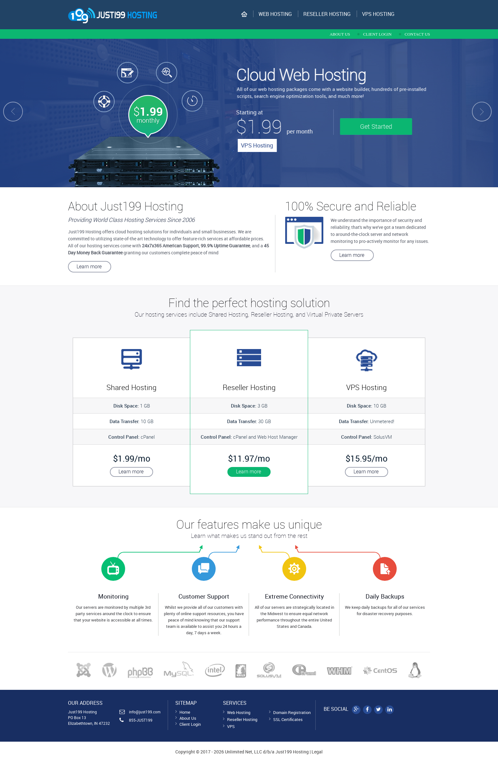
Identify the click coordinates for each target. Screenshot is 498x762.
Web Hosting (275, 13)
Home (184, 712)
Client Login (190, 724)
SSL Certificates (288, 719)
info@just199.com (144, 711)
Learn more (89, 266)
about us (340, 34)
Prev (8, 113)
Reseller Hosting (327, 13)
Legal (317, 752)
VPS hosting (378, 13)
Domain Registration (292, 712)
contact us (417, 34)
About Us (187, 718)
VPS (231, 726)
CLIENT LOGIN (377, 34)
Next (490, 113)
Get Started (383, 126)
